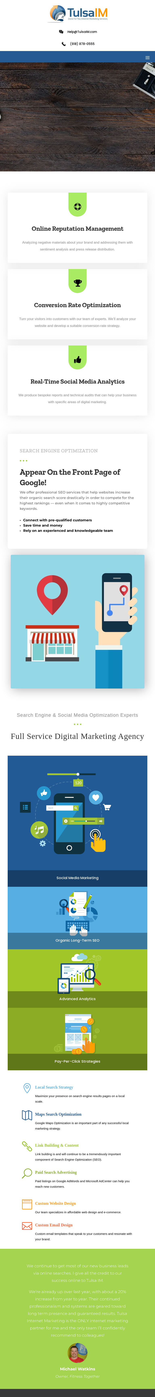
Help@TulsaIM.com (82, 32)
